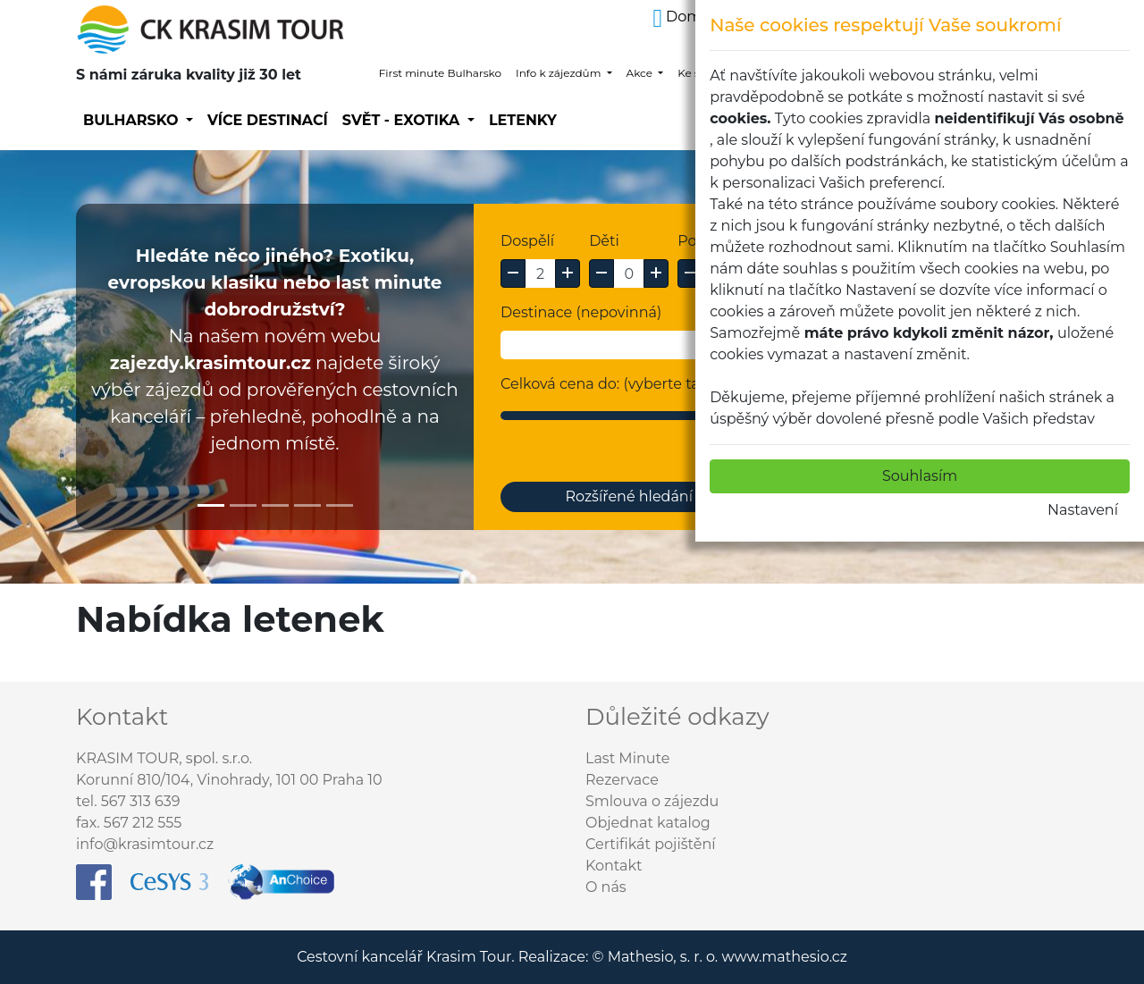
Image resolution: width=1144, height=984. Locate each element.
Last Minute (627, 758)
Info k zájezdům (559, 73)
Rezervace (622, 779)
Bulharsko (132, 120)
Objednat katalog (648, 822)
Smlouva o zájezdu (652, 801)
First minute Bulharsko (440, 73)
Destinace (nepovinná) (580, 312)
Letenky (523, 120)
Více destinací (267, 120)
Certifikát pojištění (650, 844)
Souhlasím (920, 475)
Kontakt (614, 865)
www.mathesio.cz (783, 956)
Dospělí (527, 240)
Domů (681, 16)
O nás (606, 887)
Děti (604, 240)
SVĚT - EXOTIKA (403, 120)
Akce (641, 73)
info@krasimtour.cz (145, 844)
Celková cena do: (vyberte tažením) (624, 383)
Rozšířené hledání (629, 496)
